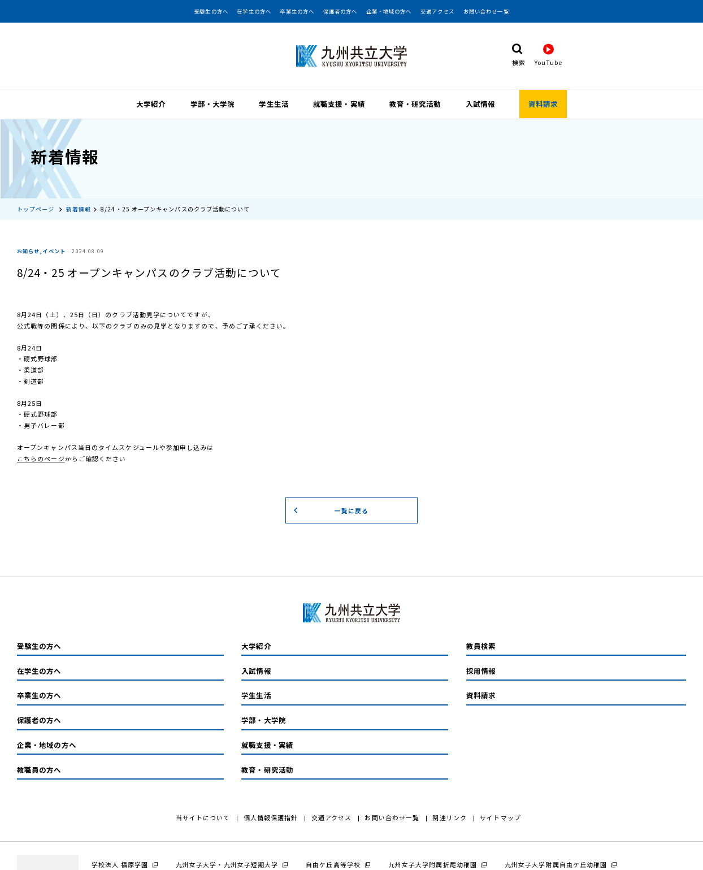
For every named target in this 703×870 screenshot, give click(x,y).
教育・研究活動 (415, 104)
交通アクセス (437, 11)
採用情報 (481, 670)
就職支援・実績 (339, 104)
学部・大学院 (212, 104)
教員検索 (481, 645)
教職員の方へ (39, 769)
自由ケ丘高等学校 (333, 863)
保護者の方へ (340, 11)
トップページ (36, 208)
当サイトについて (203, 816)
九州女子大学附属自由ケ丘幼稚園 (556, 863)
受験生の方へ (211, 11)
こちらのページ (41, 457)
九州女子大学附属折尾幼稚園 (432, 863)
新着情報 (78, 208)
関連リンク (449, 816)
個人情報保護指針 (271, 816)
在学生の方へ (254, 11)
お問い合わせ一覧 (486, 11)
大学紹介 (151, 104)
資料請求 (543, 104)
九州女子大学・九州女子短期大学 (227, 863)
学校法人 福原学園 (120, 863)
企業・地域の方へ (389, 11)
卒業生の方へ (297, 11)
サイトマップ (500, 816)
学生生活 (273, 104)
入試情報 (480, 104)
